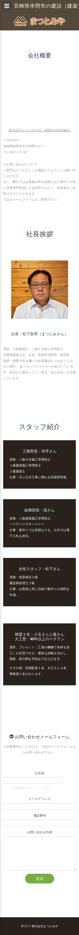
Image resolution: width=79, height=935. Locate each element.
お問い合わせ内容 (39, 832)
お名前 (39, 773)
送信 (39, 878)
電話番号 (39, 815)
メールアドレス (39, 799)
